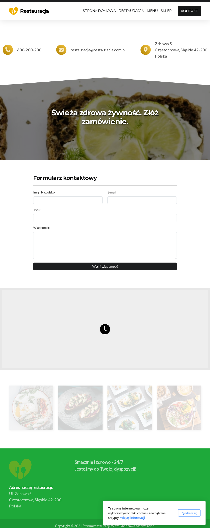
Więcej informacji (83, 517)
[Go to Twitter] (192, 506)
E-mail (111, 192)
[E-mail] (142, 200)
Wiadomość (41, 227)
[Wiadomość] (105, 245)
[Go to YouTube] (198, 506)
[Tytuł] (105, 218)
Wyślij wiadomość (105, 266)
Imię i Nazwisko (44, 192)
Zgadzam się (140, 513)
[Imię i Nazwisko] (68, 200)
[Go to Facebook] (186, 506)
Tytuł (36, 210)
